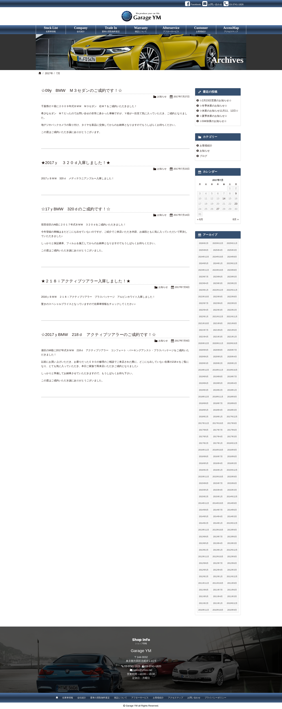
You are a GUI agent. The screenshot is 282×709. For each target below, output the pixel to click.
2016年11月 (203, 450)
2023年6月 (218, 277)
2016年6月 (232, 456)
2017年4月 (218, 436)
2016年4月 (218, 463)
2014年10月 (218, 503)
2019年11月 (218, 370)
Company (81, 29)
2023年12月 (232, 263)
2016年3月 (232, 463)
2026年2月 (203, 243)
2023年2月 (232, 283)
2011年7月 (218, 590)
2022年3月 (218, 310)
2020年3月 (203, 363)
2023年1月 (203, 290)
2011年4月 (218, 596)
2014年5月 (203, 516)
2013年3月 (232, 543)
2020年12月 (203, 343)
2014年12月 (232, 496)
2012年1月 (218, 576)
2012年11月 (203, 556)
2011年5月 (203, 596)
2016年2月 (203, 470)
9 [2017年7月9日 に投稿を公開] (236, 193)
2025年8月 (203, 250)
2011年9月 (232, 583)
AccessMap (231, 29)
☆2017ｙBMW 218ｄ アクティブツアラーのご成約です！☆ (98, 334)
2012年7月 (218, 563)
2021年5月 (232, 330)
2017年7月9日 (182, 287)
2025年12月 (218, 243)
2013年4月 (218, 543)
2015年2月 (203, 496)
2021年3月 (218, 337)
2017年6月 (232, 430)
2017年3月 (232, 436)
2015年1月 (218, 496)
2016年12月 (232, 443)
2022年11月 (232, 290)
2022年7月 (203, 303)
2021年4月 (203, 337)
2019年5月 (218, 383)
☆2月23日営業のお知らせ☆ (215, 100)
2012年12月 (232, 550)
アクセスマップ (175, 697)
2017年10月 (218, 423)
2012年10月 (218, 556)
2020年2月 (218, 363)
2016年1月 (218, 470)
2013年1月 (218, 550)
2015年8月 (203, 483)
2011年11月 (203, 583)
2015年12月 (232, 470)
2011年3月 (232, 596)
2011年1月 (218, 603)
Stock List (51, 29)
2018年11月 (218, 397)
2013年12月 (232, 523)
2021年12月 (218, 316)
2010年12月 (232, 603)
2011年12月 (232, 576)
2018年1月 (218, 416)
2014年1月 (218, 523)
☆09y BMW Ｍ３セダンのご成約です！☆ (81, 90)
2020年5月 (218, 356)
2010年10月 (218, 610)
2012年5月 (203, 570)
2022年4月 (203, 310)
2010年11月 (203, 610)
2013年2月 (203, 550)
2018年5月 (203, 410)
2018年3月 (232, 410)
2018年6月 (232, 403)
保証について (120, 697)
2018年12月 (203, 397)
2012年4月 (218, 570)
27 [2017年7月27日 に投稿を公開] (217, 208)
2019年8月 (218, 376)
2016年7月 (218, 456)
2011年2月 (203, 603)
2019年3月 (203, 390)
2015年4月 (218, 490)
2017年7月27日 (182, 96)
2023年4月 (203, 283)
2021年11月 (232, 316)
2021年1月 (232, 337)
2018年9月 (232, 397)
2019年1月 (232, 390)
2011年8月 (203, 590)
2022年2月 (232, 310)
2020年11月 (218, 343)
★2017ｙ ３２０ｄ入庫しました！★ (75, 162)
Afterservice (171, 29)
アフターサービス (140, 697)
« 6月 (200, 219)
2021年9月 (218, 323)
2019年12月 (203, 370)
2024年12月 (203, 257)
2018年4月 (218, 410)
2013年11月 (203, 530)
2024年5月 (203, 263)
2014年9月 (232, 503)
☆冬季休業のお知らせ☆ (213, 105)
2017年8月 (203, 430)
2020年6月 (203, 356)
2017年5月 (203, 436)
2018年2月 (203, 416)
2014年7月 (218, 510)
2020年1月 (232, 363)
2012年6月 (232, 563)
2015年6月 (232, 483)
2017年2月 (203, 443)
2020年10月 (232, 343)
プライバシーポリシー (215, 697)
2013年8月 (203, 536)
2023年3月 (218, 283)
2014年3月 (232, 516)
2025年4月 (218, 250)
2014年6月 (232, 510)
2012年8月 (203, 563)
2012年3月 (232, 570)
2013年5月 (203, 543)
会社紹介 (81, 697)
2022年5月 (232, 303)
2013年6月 (232, 536)
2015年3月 (232, 490)
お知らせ (162, 96)
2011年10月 (218, 583)
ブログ (203, 155)
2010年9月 (232, 610)
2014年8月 (203, 510)
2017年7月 (218, 430)
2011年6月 (232, 590)
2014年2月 (203, 523)
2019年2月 (218, 390)
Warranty (141, 29)
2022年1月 (203, 316)
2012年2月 (203, 576)
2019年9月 (203, 376)
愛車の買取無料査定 (100, 697)
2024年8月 (232, 257)
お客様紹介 (206, 145)
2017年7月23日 (182, 168)
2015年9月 (232, 476)
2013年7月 (218, 536)
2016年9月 (232, 450)
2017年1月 (218, 443)
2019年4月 (232, 383)
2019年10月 (232, 370)
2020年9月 (203, 350)
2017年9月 (232, 423)
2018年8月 (203, 403)
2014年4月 (218, 516)
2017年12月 (232, 416)
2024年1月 (218, 263)
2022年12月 (218, 290)
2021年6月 (218, 330)
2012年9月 (232, 556)
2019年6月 (203, 383)
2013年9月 (232, 530)
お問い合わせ (193, 697)
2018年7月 (218, 403)
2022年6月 (218, 303)
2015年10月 (218, 476)
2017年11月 (203, 423)
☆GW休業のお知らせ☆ (213, 121)
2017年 (49, 73)
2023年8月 (232, 270)
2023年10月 (218, 270)
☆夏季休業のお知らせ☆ (213, 115)
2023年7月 (203, 277)
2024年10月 (218, 257)
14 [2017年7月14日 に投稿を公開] (223, 198)
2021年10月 (203, 323)
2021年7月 (203, 330)
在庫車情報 (67, 697)
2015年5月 (203, 490)
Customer (201, 29)
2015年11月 (203, 476)
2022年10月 (203, 296)
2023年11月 (203, 270)
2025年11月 (232, 243)
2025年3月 (232, 250)
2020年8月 (218, 350)
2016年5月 (203, 463)
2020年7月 (232, 350)
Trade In (111, 29)
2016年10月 (218, 450)
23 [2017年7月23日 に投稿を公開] (236, 203)
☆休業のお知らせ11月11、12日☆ (218, 110)
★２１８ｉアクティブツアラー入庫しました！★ (85, 281)
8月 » (236, 219)
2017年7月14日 (182, 215)
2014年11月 (203, 503)
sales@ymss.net (142, 670)
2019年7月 (232, 376)
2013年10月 (218, 530)
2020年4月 (232, 356)
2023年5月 (232, 277)
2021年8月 (232, 323)
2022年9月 (218, 296)
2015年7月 (218, 483)
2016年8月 (203, 456)
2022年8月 (232, 296)
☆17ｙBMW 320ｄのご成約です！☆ (75, 209)
